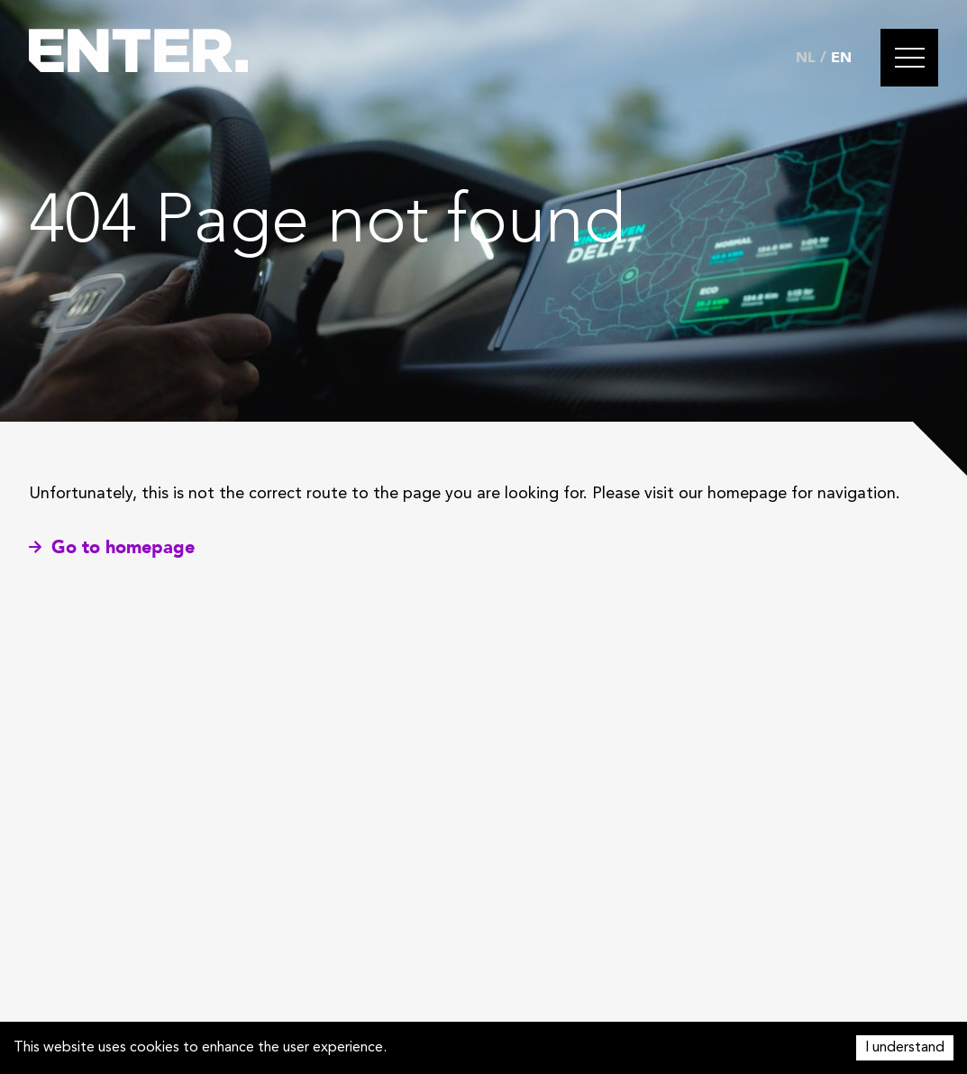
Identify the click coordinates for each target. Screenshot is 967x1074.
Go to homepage (112, 547)
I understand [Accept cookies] (904, 1048)
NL (806, 58)
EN (841, 58)
